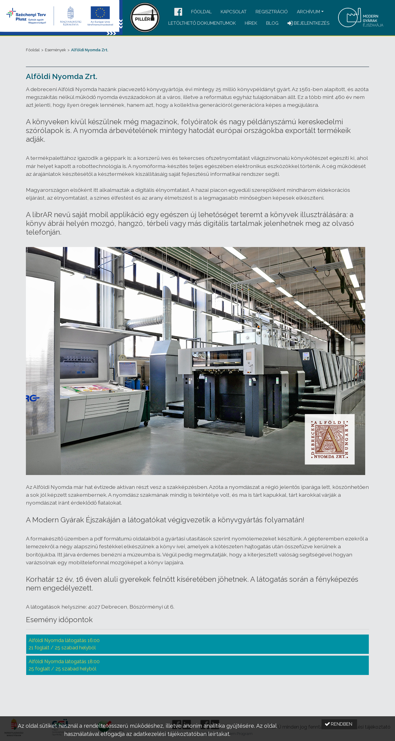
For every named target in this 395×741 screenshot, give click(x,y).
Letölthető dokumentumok (202, 23)
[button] (178, 12)
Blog (272, 23)
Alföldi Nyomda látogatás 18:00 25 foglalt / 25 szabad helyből (64, 665)
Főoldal (201, 11)
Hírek (251, 23)
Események (55, 50)
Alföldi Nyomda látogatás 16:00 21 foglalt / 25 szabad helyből (64, 644)
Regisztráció (272, 11)
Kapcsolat (234, 11)
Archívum (308, 11)
